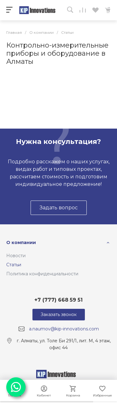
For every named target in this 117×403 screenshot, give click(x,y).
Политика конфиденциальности (42, 274)
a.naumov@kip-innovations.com (64, 329)
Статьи (13, 265)
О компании (21, 242)
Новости (16, 255)
